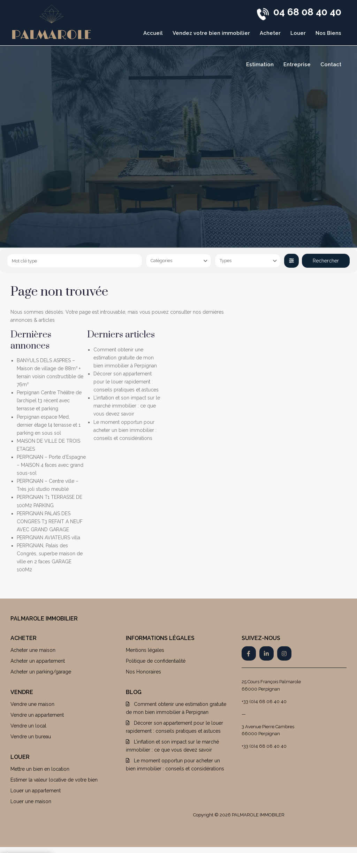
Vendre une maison (32, 704)
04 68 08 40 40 (307, 12)
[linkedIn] (266, 653)
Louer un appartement (35, 790)
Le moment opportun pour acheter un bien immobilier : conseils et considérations (125, 430)
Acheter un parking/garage (40, 672)
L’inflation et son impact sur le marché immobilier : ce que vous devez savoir (126, 406)
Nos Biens (328, 33)
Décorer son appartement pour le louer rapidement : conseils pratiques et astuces (126, 382)
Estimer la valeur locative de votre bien (54, 780)
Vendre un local (28, 726)
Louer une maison (30, 801)
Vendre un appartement (37, 715)
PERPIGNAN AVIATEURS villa (48, 537)
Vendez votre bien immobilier (211, 33)
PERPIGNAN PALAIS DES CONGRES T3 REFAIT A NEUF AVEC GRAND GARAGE (50, 521)
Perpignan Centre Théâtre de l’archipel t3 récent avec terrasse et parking (49, 400)
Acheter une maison (32, 650)
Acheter (270, 33)
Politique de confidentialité (155, 661)
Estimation (260, 64)
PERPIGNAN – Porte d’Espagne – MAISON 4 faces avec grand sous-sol (51, 465)
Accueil (153, 33)
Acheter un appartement (37, 661)
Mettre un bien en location (39, 769)
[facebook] (249, 653)
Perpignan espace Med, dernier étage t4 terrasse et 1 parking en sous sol (49, 425)
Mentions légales (145, 650)
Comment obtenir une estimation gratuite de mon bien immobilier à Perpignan (125, 357)
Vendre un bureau (30, 736)
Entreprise (297, 64)
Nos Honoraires (143, 672)
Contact (330, 64)
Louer (298, 33)
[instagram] (284, 653)
